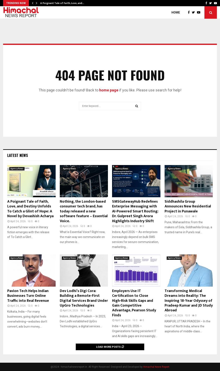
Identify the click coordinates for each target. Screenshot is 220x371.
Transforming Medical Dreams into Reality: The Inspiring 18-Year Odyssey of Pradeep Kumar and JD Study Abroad (189, 301)
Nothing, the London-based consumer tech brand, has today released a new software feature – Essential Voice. (84, 211)
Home (175, 12)
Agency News (16, 169)
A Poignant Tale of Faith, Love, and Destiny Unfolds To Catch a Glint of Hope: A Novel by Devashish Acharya (30, 208)
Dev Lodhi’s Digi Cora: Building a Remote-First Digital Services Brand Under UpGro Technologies (84, 298)
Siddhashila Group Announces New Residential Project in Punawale (188, 206)
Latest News (17, 155)
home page (108, 90)
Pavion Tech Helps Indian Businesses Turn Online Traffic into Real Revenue (28, 296)
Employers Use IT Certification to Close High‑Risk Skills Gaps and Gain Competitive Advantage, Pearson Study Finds (134, 303)
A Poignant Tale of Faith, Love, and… (62, 3)
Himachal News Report (156, 366)
